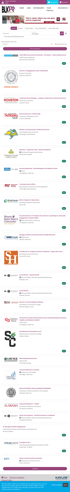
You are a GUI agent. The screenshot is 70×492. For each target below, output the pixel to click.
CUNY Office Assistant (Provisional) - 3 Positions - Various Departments (42, 55)
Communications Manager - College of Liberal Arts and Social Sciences (42, 98)
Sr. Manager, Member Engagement (14, 427)
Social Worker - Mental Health (29, 275)
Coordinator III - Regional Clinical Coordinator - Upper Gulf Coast (41, 251)
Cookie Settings (56, 485)
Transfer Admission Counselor (29, 370)
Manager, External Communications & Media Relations (37, 235)
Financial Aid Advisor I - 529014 (29, 404)
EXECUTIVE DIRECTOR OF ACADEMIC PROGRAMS (35, 388)
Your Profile (50, 9)
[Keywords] (16, 33)
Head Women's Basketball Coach (30, 331)
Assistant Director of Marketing (29, 114)
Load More (35, 469)
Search (14, 28)
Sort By (5, 44)
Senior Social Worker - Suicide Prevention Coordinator (37, 415)
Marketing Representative (28, 358)
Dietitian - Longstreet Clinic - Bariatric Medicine (35, 150)
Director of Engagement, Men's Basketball (33, 71)
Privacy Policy (6, 480)
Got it (65, 485)
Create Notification (61, 44)
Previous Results (35, 49)
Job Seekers (53, 2)
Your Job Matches (40, 28)
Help (4, 477)
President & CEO (24, 442)
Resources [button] (63, 8)
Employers (64, 2)
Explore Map (29, 28)
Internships (38, 8)
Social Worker (24, 290)
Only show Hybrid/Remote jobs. (14, 36)
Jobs (29, 8)
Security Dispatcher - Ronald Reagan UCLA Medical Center (38, 168)
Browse (20, 28)
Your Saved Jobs (53, 28)
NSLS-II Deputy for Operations (29, 200)
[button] (66, 33)
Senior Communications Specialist (30, 458)
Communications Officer (27, 184)
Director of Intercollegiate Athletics (31, 302)
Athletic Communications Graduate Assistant (34, 129)
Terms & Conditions (16, 477)
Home (21, 8)
